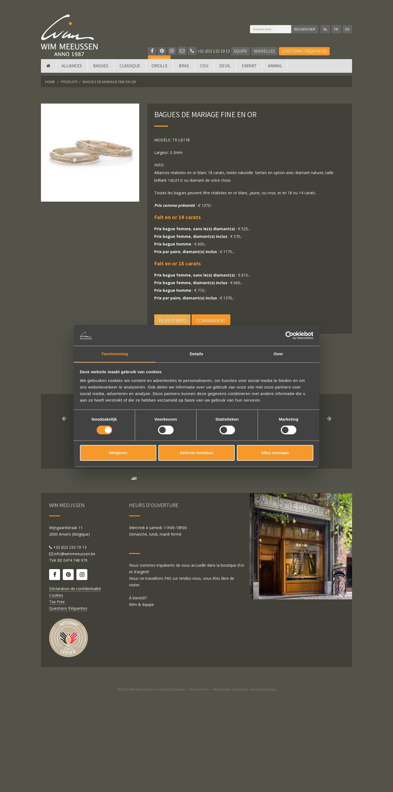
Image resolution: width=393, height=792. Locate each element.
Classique (130, 69)
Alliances (72, 69)
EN (347, 29)
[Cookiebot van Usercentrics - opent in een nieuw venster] (289, 335)
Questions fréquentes (304, 51)
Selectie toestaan (196, 453)
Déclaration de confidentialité (75, 685)
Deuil (225, 69)
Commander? (211, 320)
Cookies (56, 691)
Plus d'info (172, 320)
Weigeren (118, 453)
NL (325, 29)
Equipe (241, 51)
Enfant (249, 69)
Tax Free (57, 698)
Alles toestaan (275, 453)
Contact (159, 59)
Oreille (159, 69)
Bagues (100, 69)
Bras (184, 69)
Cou (204, 69)
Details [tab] (196, 353)
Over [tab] (278, 353)
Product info (199, 786)
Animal (275, 69)
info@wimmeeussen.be (74, 650)
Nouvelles (264, 51)
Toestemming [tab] (114, 353)
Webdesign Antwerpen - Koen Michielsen (244, 786)
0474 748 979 (75, 656)
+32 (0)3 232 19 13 (209, 51)
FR (336, 29)
